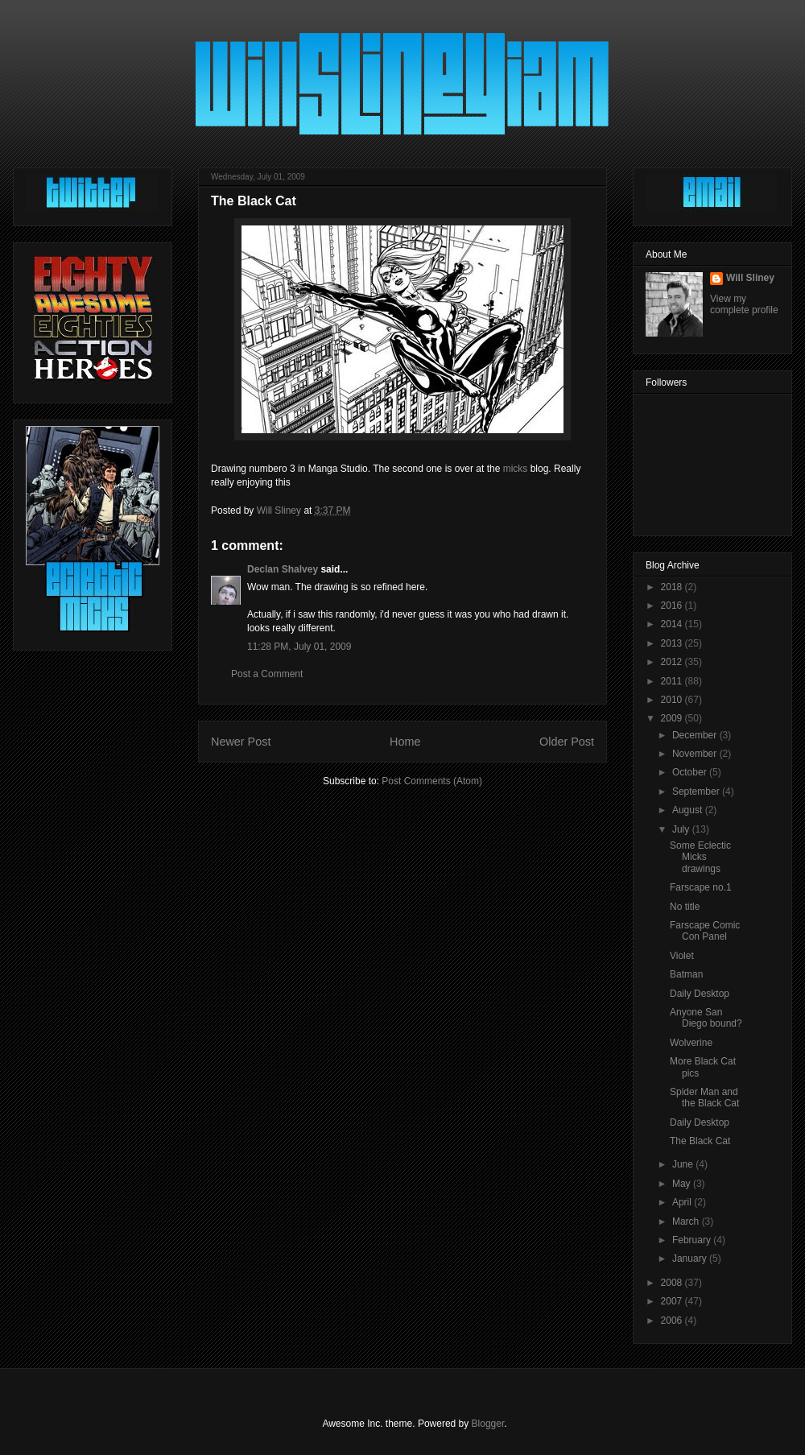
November (696, 753)
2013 (673, 643)
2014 (673, 624)
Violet (682, 955)
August (688, 810)
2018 (673, 587)
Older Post (566, 741)
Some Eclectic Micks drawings (700, 857)
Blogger (488, 1423)
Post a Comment (267, 674)
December (696, 735)
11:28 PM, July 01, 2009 (299, 646)
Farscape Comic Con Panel (705, 931)
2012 (673, 662)
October (690, 772)
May (682, 1183)
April (683, 1202)
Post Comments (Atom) (432, 781)
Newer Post (240, 741)
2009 (673, 718)
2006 (673, 1320)
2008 (673, 1282)
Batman (686, 974)
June (684, 1164)
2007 (673, 1301)
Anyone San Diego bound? (706, 1018)
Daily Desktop (699, 993)
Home (405, 741)
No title (685, 906)
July (682, 829)
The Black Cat (700, 1141)
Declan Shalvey (282, 569)
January (690, 1258)
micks (515, 468)
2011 (673, 681)
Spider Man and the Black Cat (704, 1097)
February (692, 1240)
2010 (673, 699)
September (697, 791)
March (687, 1221)
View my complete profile (744, 304)
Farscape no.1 (701, 887)
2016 (673, 605)
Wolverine (691, 1042)
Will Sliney (750, 277)
